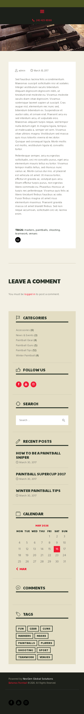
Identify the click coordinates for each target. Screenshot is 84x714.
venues (33, 233)
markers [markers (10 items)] (24, 635)
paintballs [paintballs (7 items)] (26, 643)
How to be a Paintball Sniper (38, 455)
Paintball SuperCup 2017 (41, 474)
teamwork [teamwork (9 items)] (26, 657)
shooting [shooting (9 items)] (25, 650)
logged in (29, 294)
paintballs (42, 230)
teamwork (21, 233)
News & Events (25, 335)
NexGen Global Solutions (38, 679)
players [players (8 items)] (46, 643)
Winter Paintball (25, 355)
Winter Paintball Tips (38, 490)
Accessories (23, 330)
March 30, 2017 (41, 71)
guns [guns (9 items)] (46, 628)
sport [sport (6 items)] (43, 650)
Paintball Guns (25, 345)
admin (22, 71)
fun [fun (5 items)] (21, 628)
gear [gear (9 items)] (33, 628)
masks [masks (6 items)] (41, 635)
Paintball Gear (24, 340)
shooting (54, 230)
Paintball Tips (24, 350)
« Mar (22, 568)
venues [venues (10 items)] (45, 657)
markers (29, 230)
